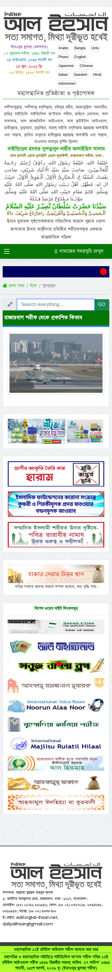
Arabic (63, 48)
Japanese (66, 66)
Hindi (97, 75)
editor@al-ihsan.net (36, 917)
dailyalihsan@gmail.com (28, 924)
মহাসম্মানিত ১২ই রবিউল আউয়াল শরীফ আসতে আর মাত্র (56, 959)
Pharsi (63, 57)
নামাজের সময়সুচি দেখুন (78, 251)
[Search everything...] (55, 304)
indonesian (67, 84)
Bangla (79, 48)
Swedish (80, 75)
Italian (63, 75)
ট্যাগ (33, 286)
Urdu (95, 48)
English (80, 57)
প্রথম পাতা (13, 286)
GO (101, 304)
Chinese (86, 66)
